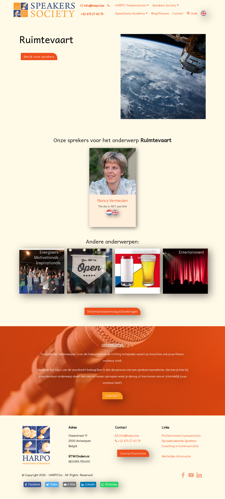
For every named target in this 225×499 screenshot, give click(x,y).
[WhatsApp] (109, 484)
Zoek (192, 13)
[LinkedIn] (88, 484)
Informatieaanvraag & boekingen (112, 311)
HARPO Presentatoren (130, 5)
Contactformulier (133, 453)
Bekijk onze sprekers (39, 56)
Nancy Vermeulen (112, 200)
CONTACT (112, 396)
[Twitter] (52, 484)
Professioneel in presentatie (181, 435)
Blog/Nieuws (160, 13)
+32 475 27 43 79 (92, 14)
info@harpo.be (94, 5)
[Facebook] (32, 484)
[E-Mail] (69, 484)
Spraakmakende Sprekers (179, 441)
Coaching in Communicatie (180, 446)
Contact (177, 13)
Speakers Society (164, 5)
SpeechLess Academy (130, 13)
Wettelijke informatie (176, 456)
